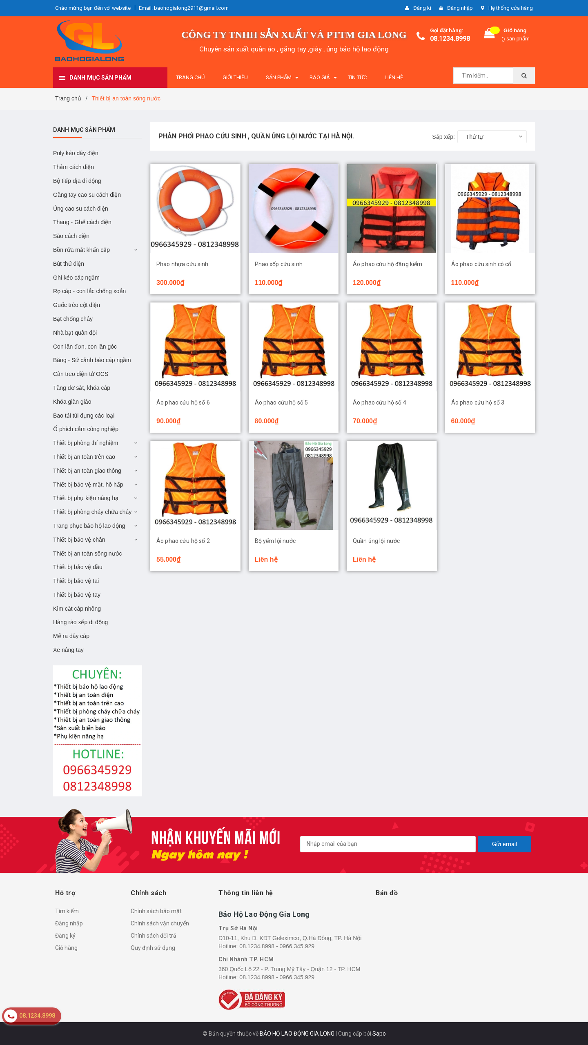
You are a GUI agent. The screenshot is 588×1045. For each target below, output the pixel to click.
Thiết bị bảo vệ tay (76, 594)
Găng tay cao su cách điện (87, 194)
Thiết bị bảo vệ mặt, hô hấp (88, 484)
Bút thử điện (68, 263)
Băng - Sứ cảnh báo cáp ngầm (92, 360)
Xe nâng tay (68, 650)
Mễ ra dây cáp (71, 636)
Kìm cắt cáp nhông (77, 608)
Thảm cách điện (73, 167)
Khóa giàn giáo (72, 401)
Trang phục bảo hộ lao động (89, 525)
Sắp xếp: (443, 136)
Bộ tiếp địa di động (77, 181)
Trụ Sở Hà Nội (238, 928)
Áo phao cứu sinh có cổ (481, 264)
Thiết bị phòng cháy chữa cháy (92, 512)
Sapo (379, 1033)
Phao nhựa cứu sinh (182, 264)
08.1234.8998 (450, 38)
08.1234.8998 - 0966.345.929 (276, 946)
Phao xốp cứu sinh (279, 264)
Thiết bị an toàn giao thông (87, 470)
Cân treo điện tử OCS (80, 374)
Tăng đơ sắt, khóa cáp (81, 388)
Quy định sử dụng (153, 948)
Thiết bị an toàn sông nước (87, 553)
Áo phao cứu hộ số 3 (478, 402)
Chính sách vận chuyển (160, 923)
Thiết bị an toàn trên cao (84, 457)
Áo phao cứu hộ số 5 (281, 402)
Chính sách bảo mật (156, 911)
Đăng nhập (69, 923)
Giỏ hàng (66, 948)
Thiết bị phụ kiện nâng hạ (85, 498)
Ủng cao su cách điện (80, 208)
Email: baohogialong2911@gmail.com (184, 8)
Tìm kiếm (67, 911)
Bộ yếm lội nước (275, 541)
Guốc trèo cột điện (76, 305)
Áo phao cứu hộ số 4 (379, 402)
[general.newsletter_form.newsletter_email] (388, 844)
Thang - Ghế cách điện (82, 222)
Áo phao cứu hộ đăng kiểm (387, 264)
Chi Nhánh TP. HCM (246, 959)
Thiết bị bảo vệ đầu (77, 567)
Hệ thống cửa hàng (510, 8)
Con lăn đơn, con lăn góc (85, 346)
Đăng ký (65, 935)
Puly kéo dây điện (75, 153)
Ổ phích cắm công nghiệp (85, 429)
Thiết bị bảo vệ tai (76, 581)
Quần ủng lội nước (376, 541)
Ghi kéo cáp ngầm (76, 277)
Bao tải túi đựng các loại (83, 415)
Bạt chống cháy (73, 319)
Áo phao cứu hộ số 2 (183, 541)
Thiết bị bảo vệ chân (79, 539)
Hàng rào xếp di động (80, 622)
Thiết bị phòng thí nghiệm (85, 443)
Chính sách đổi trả (153, 935)
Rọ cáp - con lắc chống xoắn (89, 291)
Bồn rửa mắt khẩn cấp (81, 250)
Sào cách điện (71, 236)
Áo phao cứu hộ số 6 (183, 402)
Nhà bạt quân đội (75, 332)
